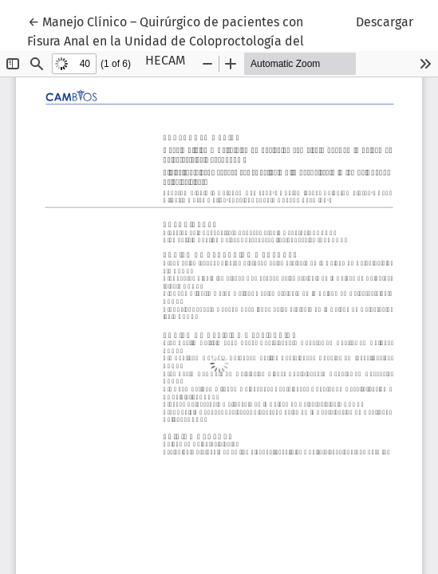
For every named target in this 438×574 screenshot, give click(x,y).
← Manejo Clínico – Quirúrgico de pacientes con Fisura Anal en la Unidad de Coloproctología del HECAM (165, 40)
